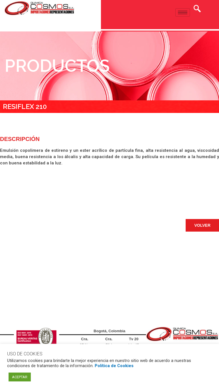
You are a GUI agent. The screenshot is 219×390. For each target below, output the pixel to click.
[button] (202, 225)
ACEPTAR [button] (19, 377)
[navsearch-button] (197, 9)
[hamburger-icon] (182, 12)
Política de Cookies (114, 365)
